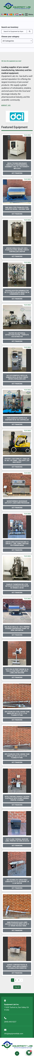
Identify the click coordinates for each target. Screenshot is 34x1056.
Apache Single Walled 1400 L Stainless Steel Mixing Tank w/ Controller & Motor (17, 249)
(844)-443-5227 (10, 1022)
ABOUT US (6, 105)
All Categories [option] (8, 41)
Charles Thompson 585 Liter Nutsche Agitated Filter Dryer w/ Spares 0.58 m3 (17, 586)
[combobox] (17, 41)
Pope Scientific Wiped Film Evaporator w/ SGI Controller (17, 419)
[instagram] (17, 1053)
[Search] (14, 31)
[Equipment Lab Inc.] (17, 1044)
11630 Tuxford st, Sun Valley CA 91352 (16, 1008)
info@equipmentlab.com (13, 1034)
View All (17, 987)
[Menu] (26, 14)
